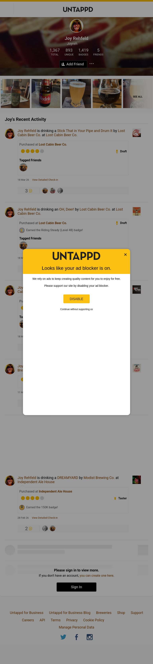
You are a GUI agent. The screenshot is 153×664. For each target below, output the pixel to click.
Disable (76, 298)
